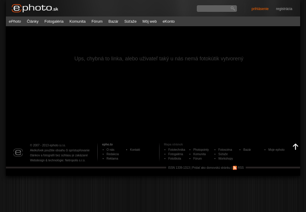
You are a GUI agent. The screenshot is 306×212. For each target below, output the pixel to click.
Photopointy (201, 149)
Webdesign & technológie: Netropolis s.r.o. (57, 160)
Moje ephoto (276, 149)
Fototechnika (176, 149)
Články (33, 21)
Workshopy (225, 158)
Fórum (97, 21)
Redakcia (113, 154)
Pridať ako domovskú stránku (211, 167)
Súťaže (130, 21)
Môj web (149, 21)
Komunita (77, 21)
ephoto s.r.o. (57, 145)
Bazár (113, 21)
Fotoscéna (225, 149)
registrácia (284, 9)
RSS (238, 167)
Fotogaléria (54, 21)
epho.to (107, 144)
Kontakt (135, 149)
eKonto (169, 21)
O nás (110, 149)
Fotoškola (174, 158)
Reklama (112, 158)
